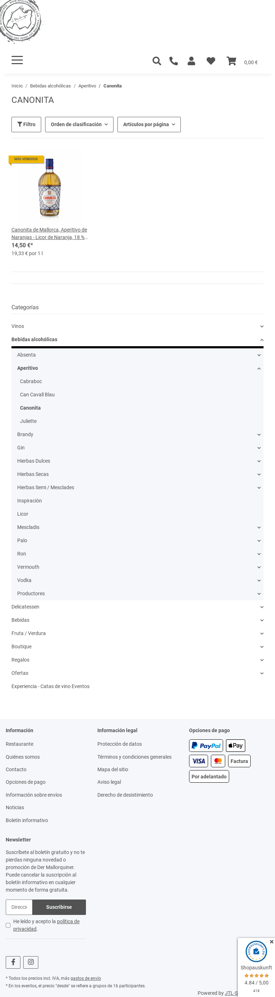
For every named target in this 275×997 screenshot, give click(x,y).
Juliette (28, 421)
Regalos (20, 660)
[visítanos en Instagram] (30, 962)
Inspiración (29, 501)
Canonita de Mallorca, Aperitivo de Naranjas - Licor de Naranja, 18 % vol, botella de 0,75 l (49, 234)
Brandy (25, 434)
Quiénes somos (23, 757)
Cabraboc (31, 381)
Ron (21, 554)
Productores (31, 593)
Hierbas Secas (33, 474)
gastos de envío (86, 978)
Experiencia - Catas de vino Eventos (50, 686)
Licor (22, 514)
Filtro (26, 124)
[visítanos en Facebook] (13, 962)
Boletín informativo (27, 820)
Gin (21, 447)
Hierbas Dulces (33, 461)
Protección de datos (119, 744)
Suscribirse (59, 907)
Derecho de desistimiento (125, 795)
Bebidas (20, 620)
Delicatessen (25, 607)
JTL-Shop (235, 993)
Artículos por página (146, 124)
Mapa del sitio (112, 769)
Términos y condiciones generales (134, 757)
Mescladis (28, 527)
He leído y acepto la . (46, 925)
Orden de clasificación (76, 124)
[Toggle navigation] (17, 60)
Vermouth (28, 567)
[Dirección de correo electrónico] (19, 907)
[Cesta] (242, 61)
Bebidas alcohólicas (34, 339)
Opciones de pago (25, 782)
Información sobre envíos (34, 795)
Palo (22, 540)
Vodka (24, 580)
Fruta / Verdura (28, 633)
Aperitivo (27, 368)
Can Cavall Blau (37, 394)
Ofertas (19, 673)
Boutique (21, 646)
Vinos (17, 326)
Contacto (16, 769)
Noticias (15, 807)
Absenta (26, 355)
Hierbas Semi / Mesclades (45, 487)
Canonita (30, 408)
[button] (191, 61)
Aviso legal (109, 782)
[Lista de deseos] (211, 61)
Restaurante (19, 744)
